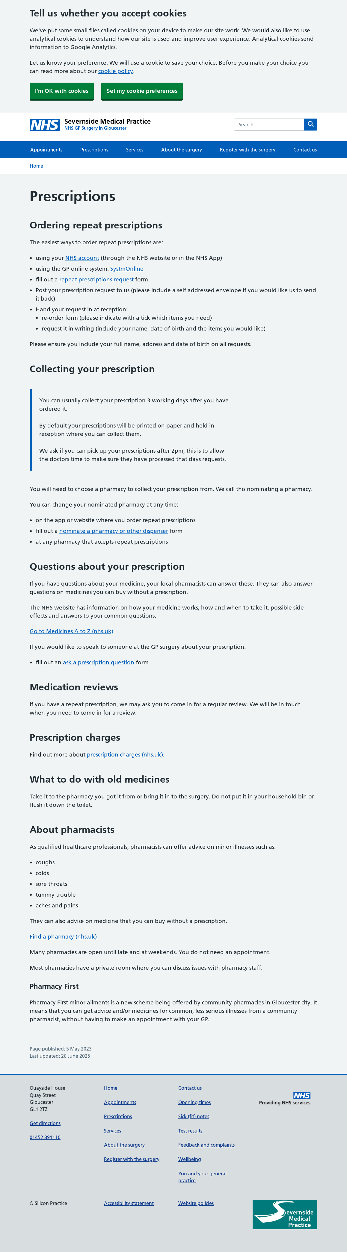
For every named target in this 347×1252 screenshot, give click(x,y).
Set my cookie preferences (142, 90)
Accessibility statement (129, 1203)
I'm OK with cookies (61, 90)
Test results (190, 1131)
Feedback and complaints (206, 1145)
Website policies (196, 1203)
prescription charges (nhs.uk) (125, 754)
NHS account (82, 257)
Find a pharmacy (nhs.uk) (63, 936)
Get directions (45, 1123)
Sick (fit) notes (193, 1116)
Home (36, 166)
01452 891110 (45, 1137)
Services (134, 150)
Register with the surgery (247, 150)
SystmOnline (127, 268)
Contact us (305, 150)
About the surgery (181, 150)
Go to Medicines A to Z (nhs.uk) (71, 631)
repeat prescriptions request (96, 279)
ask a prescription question (98, 662)
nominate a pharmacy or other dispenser (113, 531)
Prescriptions (94, 150)
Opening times (194, 1102)
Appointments (46, 150)
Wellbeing (189, 1159)
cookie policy (115, 71)
